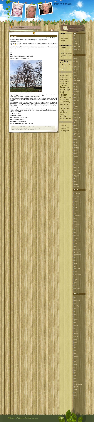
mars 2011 (76, 164)
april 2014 (76, 106)
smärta (48, 128)
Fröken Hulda (76, 223)
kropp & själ (22, 128)
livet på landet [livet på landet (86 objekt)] (68, 97)
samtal (75, 359)
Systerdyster (76, 280)
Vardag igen (63, 37)
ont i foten (37, 128)
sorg (75, 370)
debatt (75, 308)
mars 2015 (76, 89)
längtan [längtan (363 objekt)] (62, 99)
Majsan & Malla (77, 249)
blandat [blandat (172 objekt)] (62, 74)
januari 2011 (76, 167)
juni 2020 (75, 60)
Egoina (75, 213)
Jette (75, 233)
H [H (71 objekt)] (66, 85)
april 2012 (76, 144)
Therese (75, 283)
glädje (75, 322)
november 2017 (77, 64)
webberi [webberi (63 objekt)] (69, 118)
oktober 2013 (76, 116)
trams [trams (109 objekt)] (61, 110)
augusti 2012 (76, 137)
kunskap (75, 337)
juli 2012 (75, 139)
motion (31, 128)
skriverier (75, 367)
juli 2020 (75, 58)
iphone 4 (75, 330)
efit (74, 309)
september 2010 (77, 173)
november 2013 (77, 114)
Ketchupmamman (77, 241)
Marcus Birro (76, 252)
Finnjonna (76, 216)
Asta (75, 198)
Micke (75, 258)
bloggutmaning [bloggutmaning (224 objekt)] (64, 75)
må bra (34, 128)
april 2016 (76, 70)
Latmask (75, 342)
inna (55, 37)
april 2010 (76, 181)
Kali (74, 237)
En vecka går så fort (64, 38)
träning (21, 129)
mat (74, 345)
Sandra (75, 271)
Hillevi (75, 227)
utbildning (76, 386)
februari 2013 (76, 128)
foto (74, 317)
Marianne (76, 255)
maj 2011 (75, 161)
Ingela (75, 229)
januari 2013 (76, 130)
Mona (75, 262)
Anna (75, 195)
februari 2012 (76, 147)
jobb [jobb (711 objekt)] (62, 90)
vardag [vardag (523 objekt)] (62, 114)
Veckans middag (77, 288)
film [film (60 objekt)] (65, 81)
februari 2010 (76, 184)
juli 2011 (75, 158)
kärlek (75, 341)
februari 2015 (76, 91)
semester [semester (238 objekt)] (66, 101)
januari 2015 (76, 92)
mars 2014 (76, 108)
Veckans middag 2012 (79, 49)
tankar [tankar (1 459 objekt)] (63, 108)
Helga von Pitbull (77, 224)
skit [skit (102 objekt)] (66, 103)
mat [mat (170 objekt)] (67, 99)
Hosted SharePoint (34, 418)
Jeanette (75, 230)
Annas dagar (76, 196)
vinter (75, 392)
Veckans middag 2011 (79, 50)
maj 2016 (75, 69)
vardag (75, 389)
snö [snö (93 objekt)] (64, 104)
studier (75, 375)
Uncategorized (77, 383)
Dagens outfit (76, 306)
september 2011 (77, 155)
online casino (76, 355)
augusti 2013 (76, 119)
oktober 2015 (76, 78)
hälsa (13, 128)
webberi (75, 395)
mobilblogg (76, 348)
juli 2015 (75, 83)
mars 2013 (76, 126)
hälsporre (15, 128)
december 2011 (77, 150)
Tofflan (62, 47)
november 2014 (77, 95)
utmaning (75, 387)
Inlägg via (63, 125)
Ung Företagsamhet (78, 384)
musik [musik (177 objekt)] (70, 99)
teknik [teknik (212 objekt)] (68, 108)
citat (75, 303)
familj (75, 314)
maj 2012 (75, 142)
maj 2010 (75, 179)
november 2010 (77, 170)
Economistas (76, 210)
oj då (75, 353)
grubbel (75, 323)
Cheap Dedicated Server (17, 418)
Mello (75, 347)
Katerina (75, 240)
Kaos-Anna (76, 238)
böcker (75, 302)
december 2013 (77, 112)
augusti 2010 (76, 175)
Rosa (75, 269)
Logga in (62, 123)
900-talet (24, 126)
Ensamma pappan (77, 215)
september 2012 (77, 136)
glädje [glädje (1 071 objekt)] (63, 85)
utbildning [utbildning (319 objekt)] (63, 112)
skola (75, 365)
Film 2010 (77, 41)
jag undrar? (76, 333)
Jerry (75, 232)
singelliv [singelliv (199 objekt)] (62, 103)
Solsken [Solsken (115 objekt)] (67, 104)
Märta (75, 266)
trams (75, 379)
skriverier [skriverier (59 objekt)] (61, 104)
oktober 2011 (76, 153)
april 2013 (76, 125)
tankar (18, 126)
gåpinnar (46, 126)
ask (27, 126)
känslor (75, 339)
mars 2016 (76, 72)
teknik (75, 378)
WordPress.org (63, 128)
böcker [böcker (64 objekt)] (68, 77)
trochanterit (18, 129)
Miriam (75, 260)
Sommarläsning (78, 44)
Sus (74, 277)
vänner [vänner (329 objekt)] (65, 118)
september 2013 (77, 117)
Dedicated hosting (26, 418)
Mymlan (75, 265)
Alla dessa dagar (77, 193)
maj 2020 (75, 61)
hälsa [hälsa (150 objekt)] (67, 87)
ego (74, 311)
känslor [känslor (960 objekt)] (63, 95)
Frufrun (75, 221)
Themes (75, 282)
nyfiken (75, 351)
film (74, 316)
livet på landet (27, 128)
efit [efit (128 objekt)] (70, 77)
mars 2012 (76, 145)
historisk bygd (50, 126)
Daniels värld (76, 209)
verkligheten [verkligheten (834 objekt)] (65, 116)
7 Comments (33, 129)
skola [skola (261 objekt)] (68, 103)
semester (75, 361)
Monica (75, 263)
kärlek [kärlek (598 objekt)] (62, 97)
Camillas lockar (77, 204)
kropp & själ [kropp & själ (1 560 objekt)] (65, 91)
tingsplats (13, 129)
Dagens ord (76, 305)
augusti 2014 (76, 100)
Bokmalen (76, 43)
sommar (75, 369)
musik (75, 350)
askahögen (30, 126)
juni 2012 (75, 141)
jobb (75, 334)
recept (75, 358)
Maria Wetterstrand (77, 254)
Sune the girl (76, 276)
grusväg (43, 126)
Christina (75, 207)
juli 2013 (75, 120)
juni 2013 (75, 122)
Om (74, 35)
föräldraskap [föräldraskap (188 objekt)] (63, 83)
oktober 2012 (76, 134)
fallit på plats (39, 126)
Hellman (75, 226)
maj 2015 (75, 86)
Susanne (75, 279)
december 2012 (77, 131)
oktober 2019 (76, 63)
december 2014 (77, 94)
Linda (75, 246)
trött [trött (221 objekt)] (67, 110)
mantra (75, 344)
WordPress (29, 417)
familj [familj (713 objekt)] (62, 81)
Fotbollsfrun (76, 218)
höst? (19, 128)
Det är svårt (63, 40)
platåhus (41, 128)
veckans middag (77, 390)
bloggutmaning (77, 300)
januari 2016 (76, 75)
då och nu (34, 126)
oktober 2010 (76, 172)
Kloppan (75, 243)
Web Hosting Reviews (65, 130)
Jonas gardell (76, 235)
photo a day (76, 356)
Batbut (75, 199)
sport (75, 372)
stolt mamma (76, 373)
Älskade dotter (76, 290)
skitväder (75, 364)
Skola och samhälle (77, 274)
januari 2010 (76, 186)
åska (28, 129)
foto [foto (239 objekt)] (67, 81)
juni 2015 (75, 84)
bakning (75, 297)
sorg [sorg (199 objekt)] (67, 106)
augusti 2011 (76, 156)
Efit (74, 37)
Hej (61, 35)
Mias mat (75, 257)
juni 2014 (75, 103)
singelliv (75, 362)
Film (75, 38)
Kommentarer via (65, 127)
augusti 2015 (76, 81)
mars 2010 (76, 183)
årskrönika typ (76, 398)
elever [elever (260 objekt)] (66, 79)
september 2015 (77, 80)
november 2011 (77, 151)
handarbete (76, 325)
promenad (45, 128)
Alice (75, 191)
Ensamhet (63, 41)
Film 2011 (77, 40)
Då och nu (14, 36)
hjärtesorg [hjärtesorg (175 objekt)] (63, 87)
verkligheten (25, 129)
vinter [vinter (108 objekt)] (61, 118)
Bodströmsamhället (77, 202)
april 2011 (76, 162)
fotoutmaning (76, 319)
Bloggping (76, 201)
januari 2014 (76, 111)
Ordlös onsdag (77, 46)
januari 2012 (76, 148)
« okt (62, 69)
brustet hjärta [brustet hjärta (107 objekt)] (63, 77)
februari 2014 (76, 109)
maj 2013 (75, 123)
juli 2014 (75, 102)
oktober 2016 (76, 67)
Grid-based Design (64, 131)
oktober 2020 (76, 56)
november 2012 (77, 133)
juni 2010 (75, 178)
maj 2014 (75, 105)
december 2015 (77, 77)
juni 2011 (75, 159)
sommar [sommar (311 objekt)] (63, 106)
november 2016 (77, 66)
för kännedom (76, 320)
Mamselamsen (77, 251)
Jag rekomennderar (77, 331)
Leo (74, 244)
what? (75, 397)
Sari (75, 272)
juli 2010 (75, 176)
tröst (75, 381)
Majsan (75, 248)
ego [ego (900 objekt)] (61, 79)
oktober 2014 (76, 97)
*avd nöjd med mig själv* (78, 295)
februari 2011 (76, 165)
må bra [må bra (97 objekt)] (61, 101)
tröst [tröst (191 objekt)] (64, 110)
